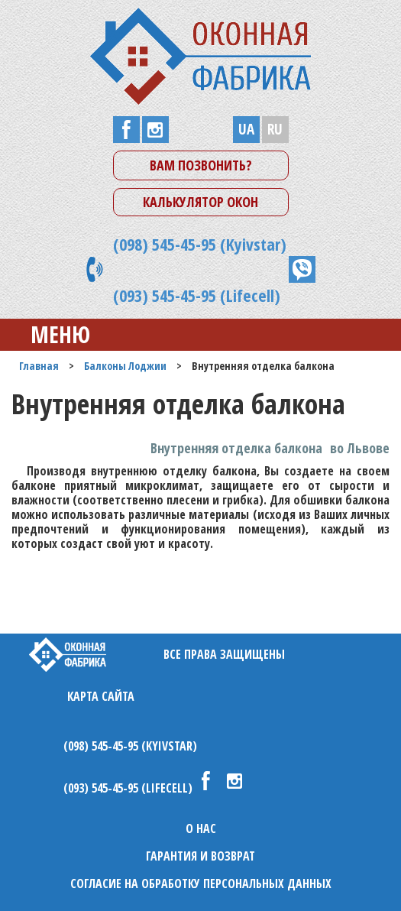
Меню (49, 334)
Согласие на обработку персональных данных (200, 883)
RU (275, 129)
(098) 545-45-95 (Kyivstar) (199, 243)
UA (246, 129)
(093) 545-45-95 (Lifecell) (196, 295)
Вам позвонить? (201, 165)
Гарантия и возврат (200, 856)
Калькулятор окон (200, 202)
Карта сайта (100, 696)
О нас (201, 828)
